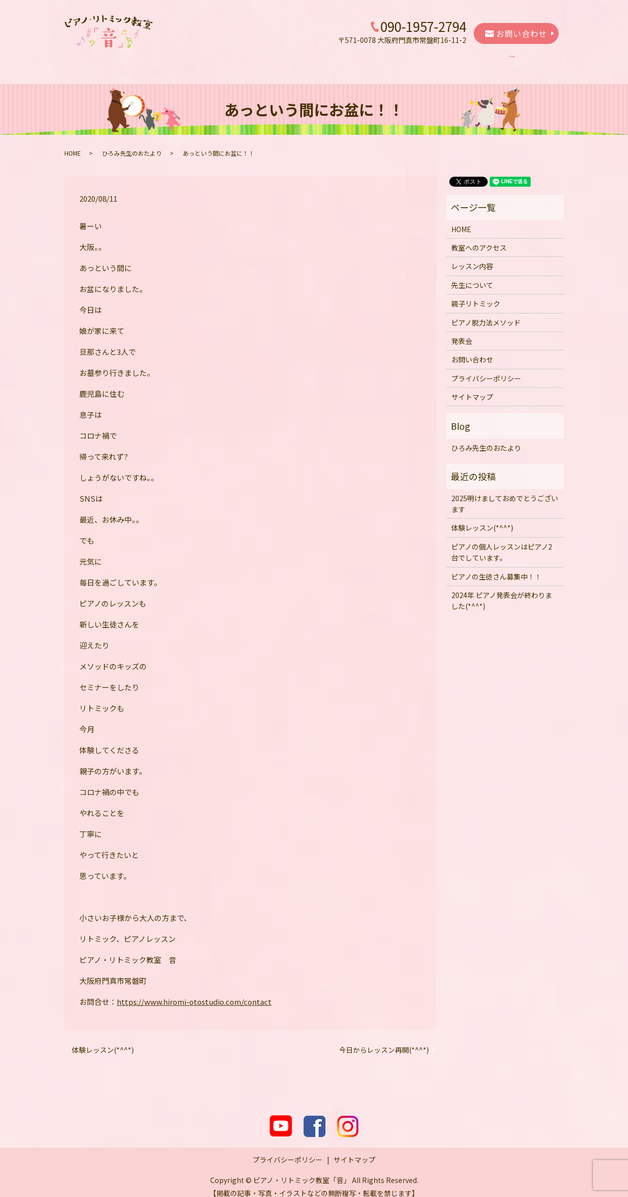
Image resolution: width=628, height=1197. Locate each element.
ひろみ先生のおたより (132, 143)
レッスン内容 (231, 61)
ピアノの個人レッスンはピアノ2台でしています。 (501, 542)
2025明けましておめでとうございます (504, 494)
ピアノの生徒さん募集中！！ (496, 567)
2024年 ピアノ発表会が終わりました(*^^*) (501, 591)
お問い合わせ (516, 33)
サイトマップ (472, 387)
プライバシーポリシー (486, 369)
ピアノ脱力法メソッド (427, 61)
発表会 (489, 61)
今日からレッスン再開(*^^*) (384, 1040)
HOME (111, 61)
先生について (290, 61)
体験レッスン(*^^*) (103, 1040)
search (526, 61)
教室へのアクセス (165, 61)
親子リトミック (351, 61)
